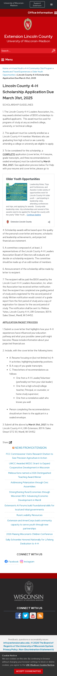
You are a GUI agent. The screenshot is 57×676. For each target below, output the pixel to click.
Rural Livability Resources (29, 515)
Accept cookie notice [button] (28, 671)
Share (8, 442)
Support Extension (37, 4)
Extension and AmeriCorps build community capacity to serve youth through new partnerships (29, 524)
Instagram (29, 561)
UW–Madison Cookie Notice (40, 665)
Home (5, 68)
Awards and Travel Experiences (16, 71)
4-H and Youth (16, 68)
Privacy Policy (10, 649)
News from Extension (31, 447)
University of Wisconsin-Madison (28, 41)
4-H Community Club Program (38, 68)
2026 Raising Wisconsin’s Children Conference (29, 534)
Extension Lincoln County (28, 36)
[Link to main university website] (28, 600)
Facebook (13, 561)
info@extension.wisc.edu (16, 642)
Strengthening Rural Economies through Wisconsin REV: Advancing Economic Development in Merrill (29, 496)
